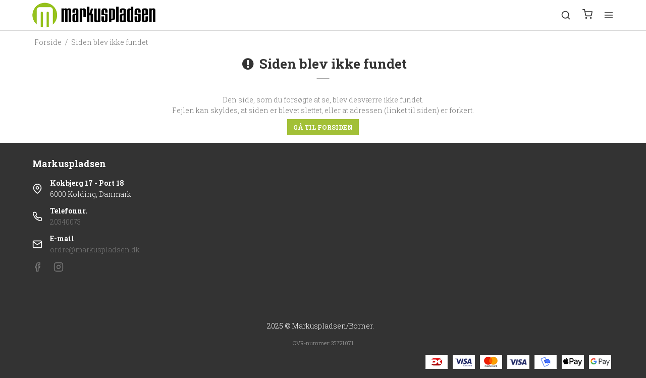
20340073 (65, 222)
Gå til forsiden (323, 127)
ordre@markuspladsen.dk (95, 249)
